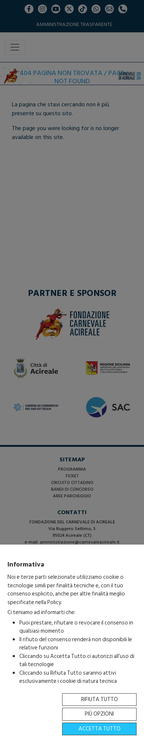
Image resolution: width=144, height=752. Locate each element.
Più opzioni (99, 714)
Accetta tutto (100, 728)
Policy (54, 602)
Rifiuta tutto (99, 699)
